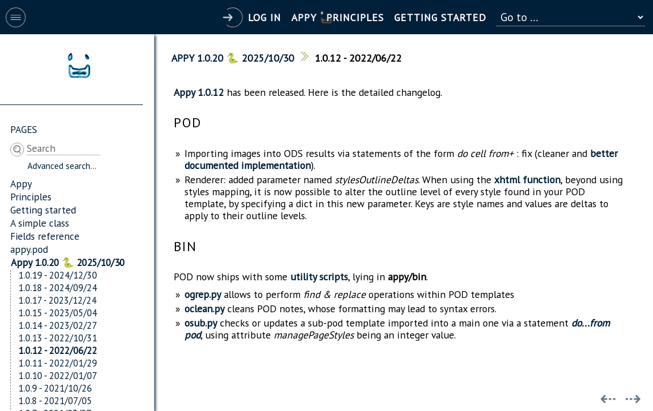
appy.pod (29, 249)
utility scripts (319, 276)
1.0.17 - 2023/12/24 (57, 300)
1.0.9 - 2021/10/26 (55, 388)
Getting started (43, 209)
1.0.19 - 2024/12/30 (57, 275)
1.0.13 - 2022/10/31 (57, 338)
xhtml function (527, 179)
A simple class (39, 222)
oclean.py (205, 308)
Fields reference (44, 236)
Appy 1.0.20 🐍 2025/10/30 (68, 262)
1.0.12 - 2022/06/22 (57, 350)
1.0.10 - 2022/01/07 (57, 375)
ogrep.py (203, 294)
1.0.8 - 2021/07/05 (55, 400)
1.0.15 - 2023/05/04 (57, 313)
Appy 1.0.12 (199, 92)
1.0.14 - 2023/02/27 (57, 325)
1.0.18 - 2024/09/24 (57, 287)
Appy (21, 183)
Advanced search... (62, 165)
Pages (23, 129)
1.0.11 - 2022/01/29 (57, 363)
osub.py (201, 322)
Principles (30, 196)
